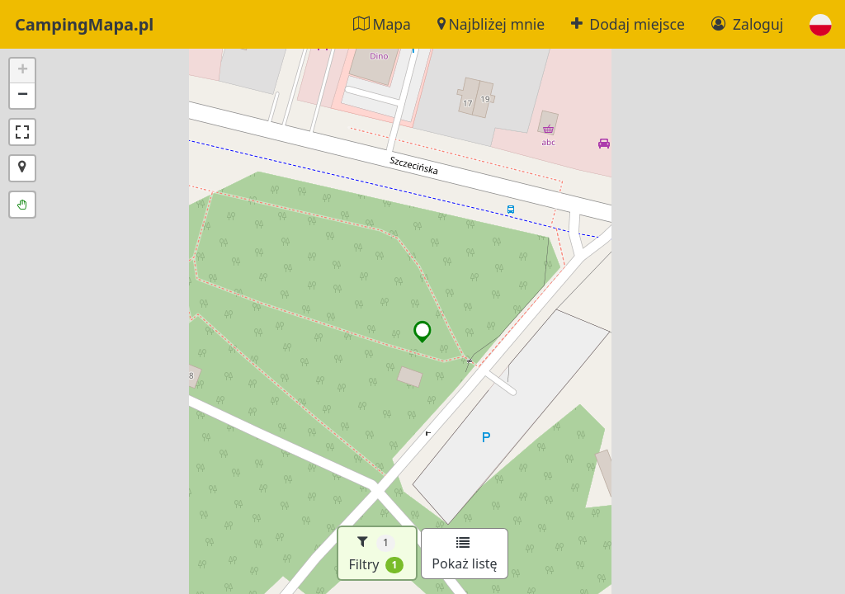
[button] (820, 24)
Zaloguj (747, 24)
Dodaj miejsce (628, 24)
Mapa (382, 24)
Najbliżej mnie (491, 24)
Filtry (376, 553)
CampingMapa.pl (84, 24)
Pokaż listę (464, 554)
